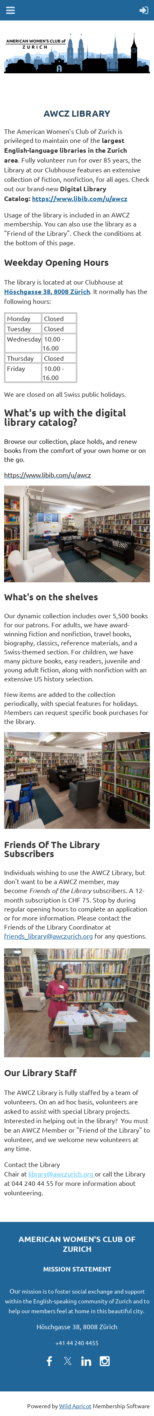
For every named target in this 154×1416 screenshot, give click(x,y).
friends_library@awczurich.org (48, 936)
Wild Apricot (75, 1405)
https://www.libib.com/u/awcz (79, 198)
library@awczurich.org (61, 1173)
